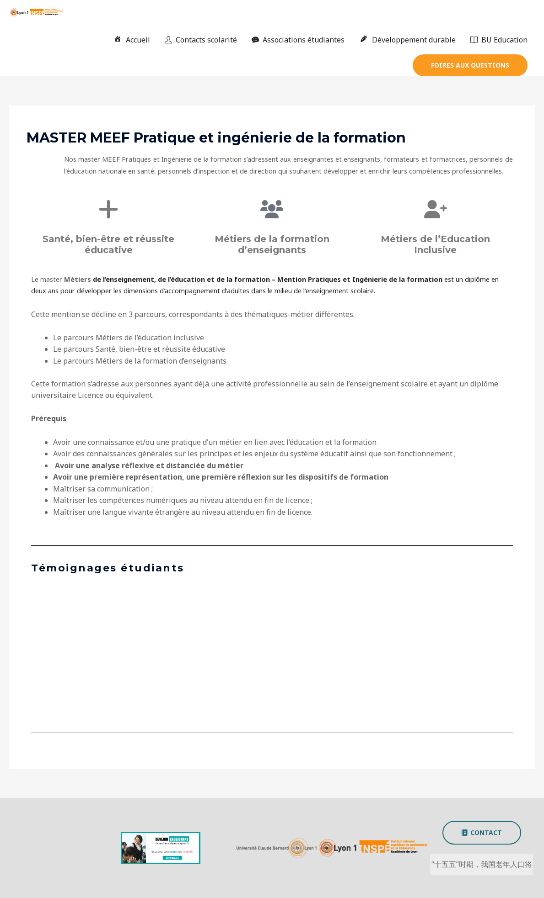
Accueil (131, 40)
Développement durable (407, 40)
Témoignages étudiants (107, 568)
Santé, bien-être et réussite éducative (108, 244)
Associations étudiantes (298, 40)
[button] (470, 65)
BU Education (499, 40)
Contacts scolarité (201, 40)
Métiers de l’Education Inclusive (435, 244)
